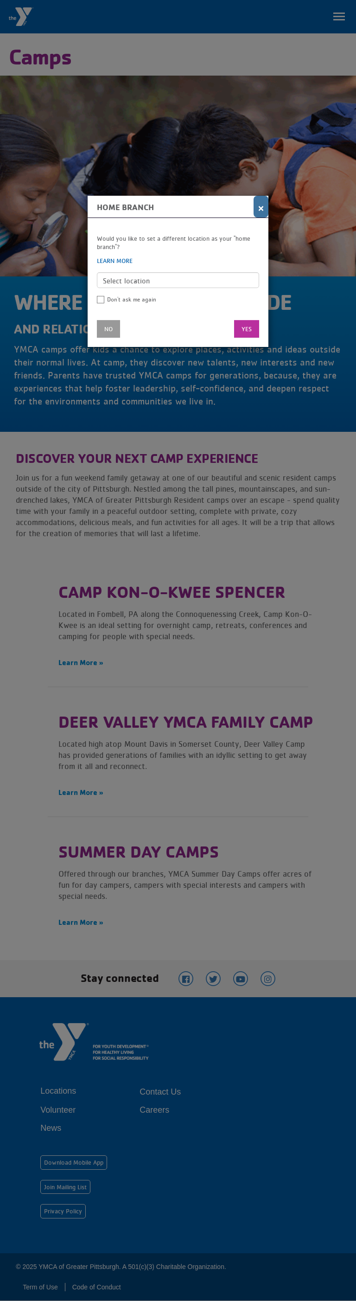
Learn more (115, 260)
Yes (247, 329)
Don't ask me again (131, 299)
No (108, 329)
